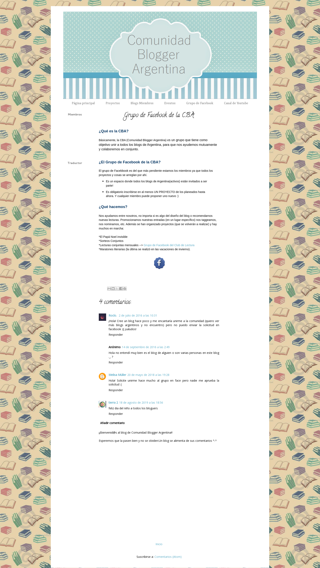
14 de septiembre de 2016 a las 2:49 (146, 347)
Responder (116, 335)
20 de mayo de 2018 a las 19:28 (148, 375)
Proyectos (113, 103)
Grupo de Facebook (199, 103)
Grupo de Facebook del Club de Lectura (169, 245)
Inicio (159, 544)
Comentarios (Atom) (168, 557)
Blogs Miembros (142, 103)
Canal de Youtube (236, 103)
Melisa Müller (117, 375)
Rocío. (113, 315)
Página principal (83, 103)
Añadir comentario (112, 423)
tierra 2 (113, 402)
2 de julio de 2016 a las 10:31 (138, 315)
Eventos (170, 103)
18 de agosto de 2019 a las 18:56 (141, 402)
